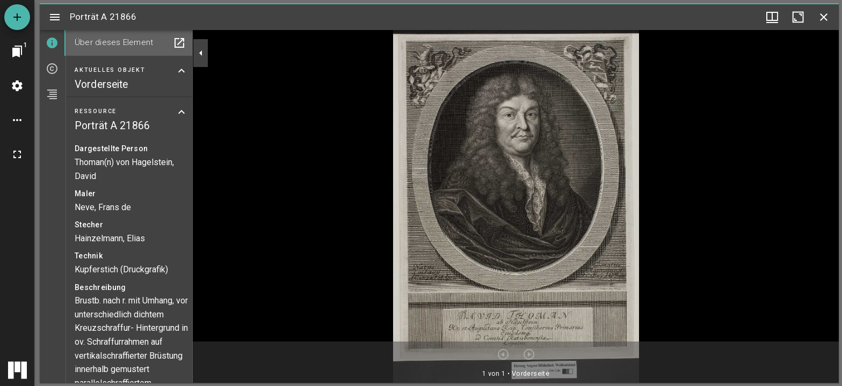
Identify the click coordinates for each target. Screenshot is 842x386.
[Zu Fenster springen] (17, 51)
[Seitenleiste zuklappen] (200, 53)
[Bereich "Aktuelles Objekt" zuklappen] (181, 70)
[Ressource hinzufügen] (17, 17)
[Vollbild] (17, 154)
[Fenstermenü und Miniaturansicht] (772, 17)
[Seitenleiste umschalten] (55, 17)
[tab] (53, 43)
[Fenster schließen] (824, 17)
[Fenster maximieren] (798, 17)
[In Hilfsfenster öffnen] (179, 43)
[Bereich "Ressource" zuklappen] (181, 112)
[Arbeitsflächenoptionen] (17, 120)
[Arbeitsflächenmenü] (17, 86)
